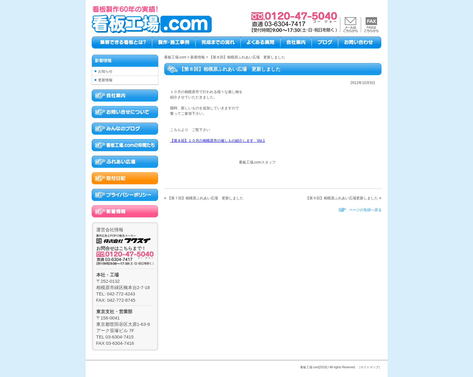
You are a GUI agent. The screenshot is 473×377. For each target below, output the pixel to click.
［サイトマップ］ (369, 367)
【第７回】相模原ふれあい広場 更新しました (205, 198)
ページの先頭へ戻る (365, 210)
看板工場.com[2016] (313, 367)
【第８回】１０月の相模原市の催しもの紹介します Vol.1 (217, 141)
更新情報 (105, 80)
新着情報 (103, 60)
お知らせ (105, 71)
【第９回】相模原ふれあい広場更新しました (342, 198)
